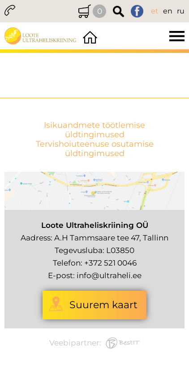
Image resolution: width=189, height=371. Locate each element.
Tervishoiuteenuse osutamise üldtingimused (95, 149)
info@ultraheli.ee (109, 275)
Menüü (144, 36)
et (155, 11)
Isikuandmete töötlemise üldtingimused (94, 130)
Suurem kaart (103, 305)
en (167, 11)
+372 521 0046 (110, 262)
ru (181, 11)
